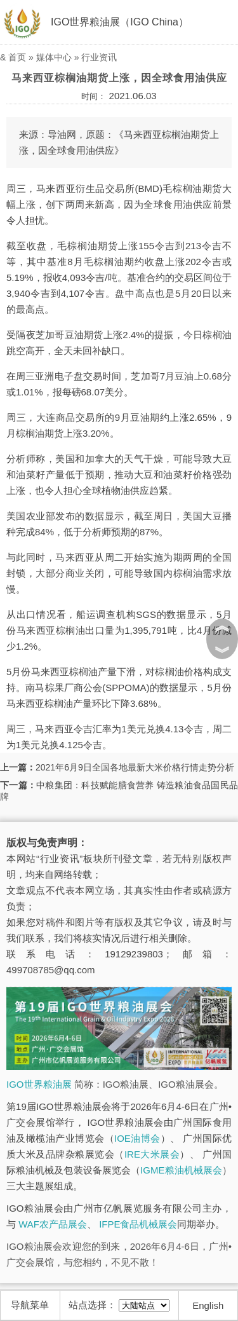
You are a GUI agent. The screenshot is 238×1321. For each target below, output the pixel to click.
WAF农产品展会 (52, 1224)
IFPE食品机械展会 (138, 1224)
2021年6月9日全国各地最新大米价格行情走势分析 (135, 767)
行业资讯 (99, 57)
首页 (17, 57)
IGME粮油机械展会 (181, 1170)
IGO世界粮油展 (39, 1084)
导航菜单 (30, 1304)
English (207, 1305)
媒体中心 (54, 57)
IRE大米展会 (152, 1154)
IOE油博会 (137, 1138)
